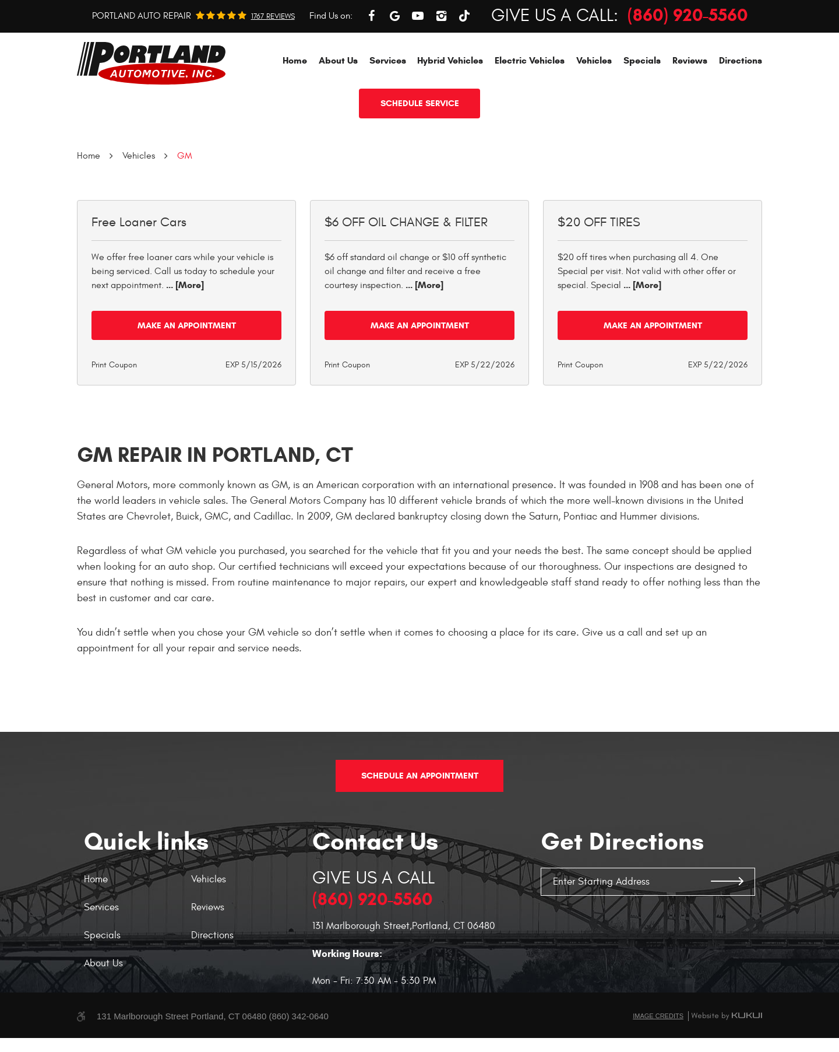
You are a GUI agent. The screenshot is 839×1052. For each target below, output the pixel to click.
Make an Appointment (187, 378)
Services (387, 112)
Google (394, 68)
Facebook (371, 68)
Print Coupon (114, 417)
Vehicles (594, 112)
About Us (338, 112)
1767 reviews (273, 69)
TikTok (464, 68)
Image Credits (658, 1029)
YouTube (417, 68)
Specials (642, 112)
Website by (726, 1030)
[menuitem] (295, 113)
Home (295, 112)
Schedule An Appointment (419, 789)
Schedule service (419, 155)
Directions (740, 112)
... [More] (184, 337)
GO (727, 896)
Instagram (441, 68)
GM (184, 208)
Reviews (689, 112)
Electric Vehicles (530, 112)
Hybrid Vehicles (450, 112)
